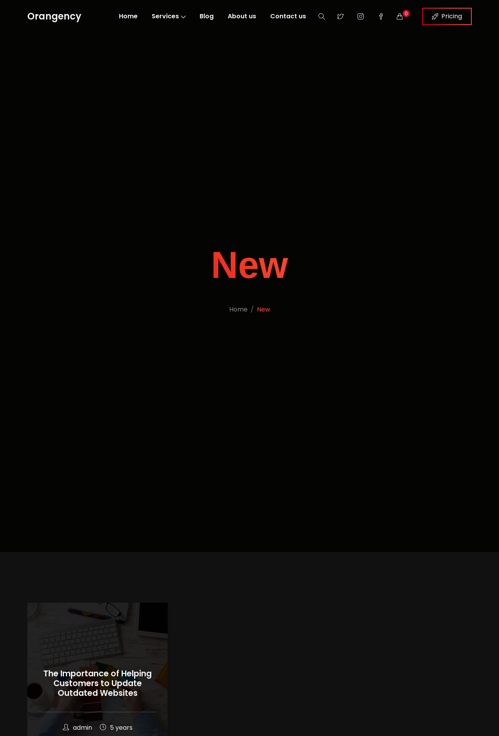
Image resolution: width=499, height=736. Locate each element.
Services (169, 16)
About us (242, 16)
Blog (207, 16)
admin (77, 727)
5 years (116, 727)
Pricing (447, 16)
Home (128, 16)
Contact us (288, 16)
